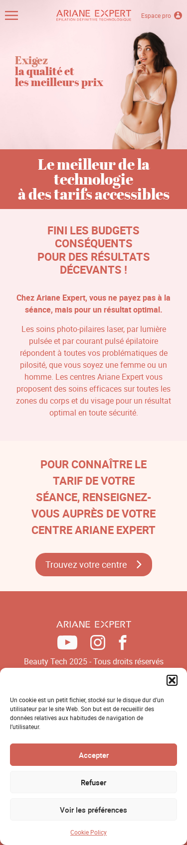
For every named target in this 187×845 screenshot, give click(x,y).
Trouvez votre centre (86, 564)
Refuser (93, 782)
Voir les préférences (93, 810)
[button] (172, 680)
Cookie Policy (88, 832)
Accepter (94, 755)
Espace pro (161, 15)
